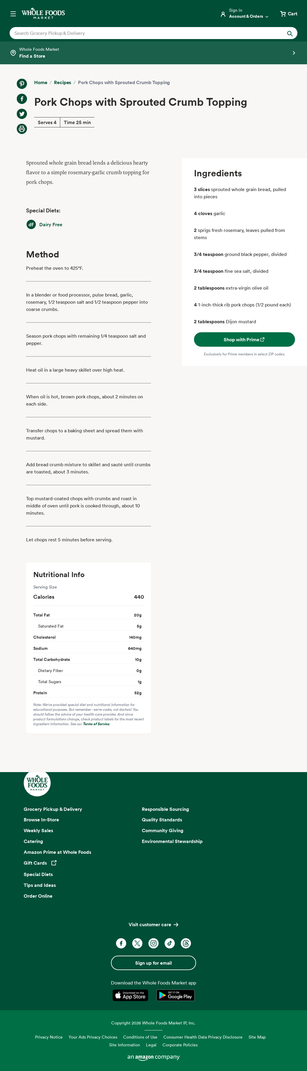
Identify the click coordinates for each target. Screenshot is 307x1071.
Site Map (257, 1037)
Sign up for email (153, 963)
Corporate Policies (180, 1045)
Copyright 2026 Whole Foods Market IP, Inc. (153, 1023)
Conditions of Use (140, 1037)
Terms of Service (96, 724)
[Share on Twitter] (22, 114)
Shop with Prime (244, 339)
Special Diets (38, 874)
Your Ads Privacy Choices (93, 1037)
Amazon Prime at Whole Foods (57, 852)
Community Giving (162, 830)
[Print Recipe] (22, 129)
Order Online (38, 896)
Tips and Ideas (40, 885)
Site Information (124, 1045)
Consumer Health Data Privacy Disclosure (203, 1037)
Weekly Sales (38, 830)
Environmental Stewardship (172, 841)
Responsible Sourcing (165, 809)
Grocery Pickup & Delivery (53, 809)
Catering (33, 841)
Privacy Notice (49, 1037)
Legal (151, 1045)
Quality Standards (162, 819)
